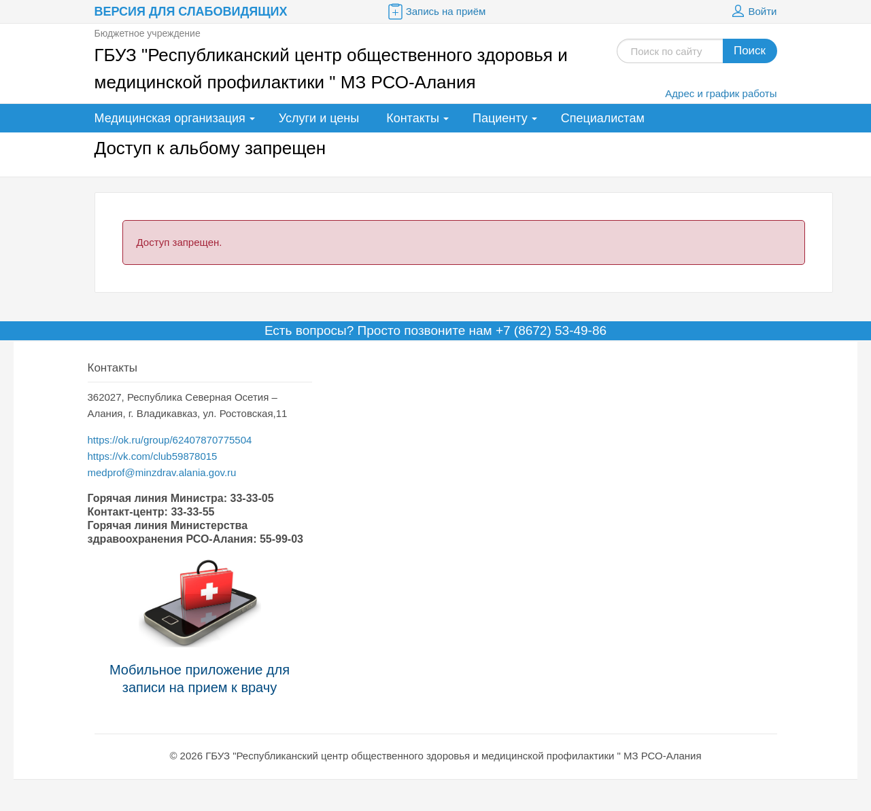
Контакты (412, 118)
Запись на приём (436, 11)
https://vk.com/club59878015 (153, 456)
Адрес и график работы (720, 93)
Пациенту (500, 118)
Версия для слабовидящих (191, 11)
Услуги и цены (319, 118)
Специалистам (603, 118)
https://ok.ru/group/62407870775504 (170, 440)
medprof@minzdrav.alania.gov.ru (162, 472)
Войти (752, 11)
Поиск (750, 50)
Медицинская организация (170, 118)
